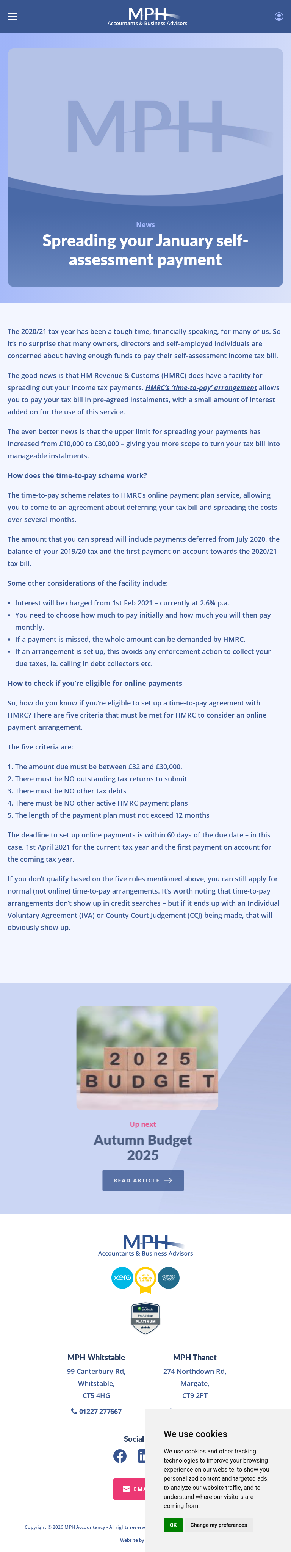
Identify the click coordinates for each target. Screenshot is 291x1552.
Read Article (136, 1180)
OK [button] (173, 1525)
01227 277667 (96, 1411)
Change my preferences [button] (219, 1525)
